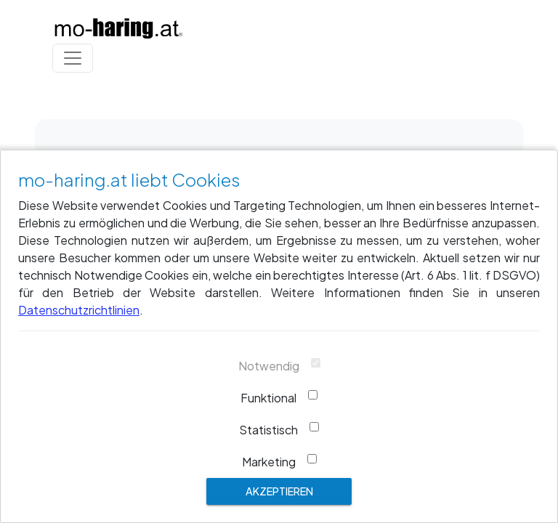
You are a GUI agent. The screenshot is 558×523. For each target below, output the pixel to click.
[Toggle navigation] (72, 58)
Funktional (268, 397)
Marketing (269, 461)
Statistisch (268, 429)
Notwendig (268, 365)
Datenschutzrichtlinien (79, 309)
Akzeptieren (279, 491)
